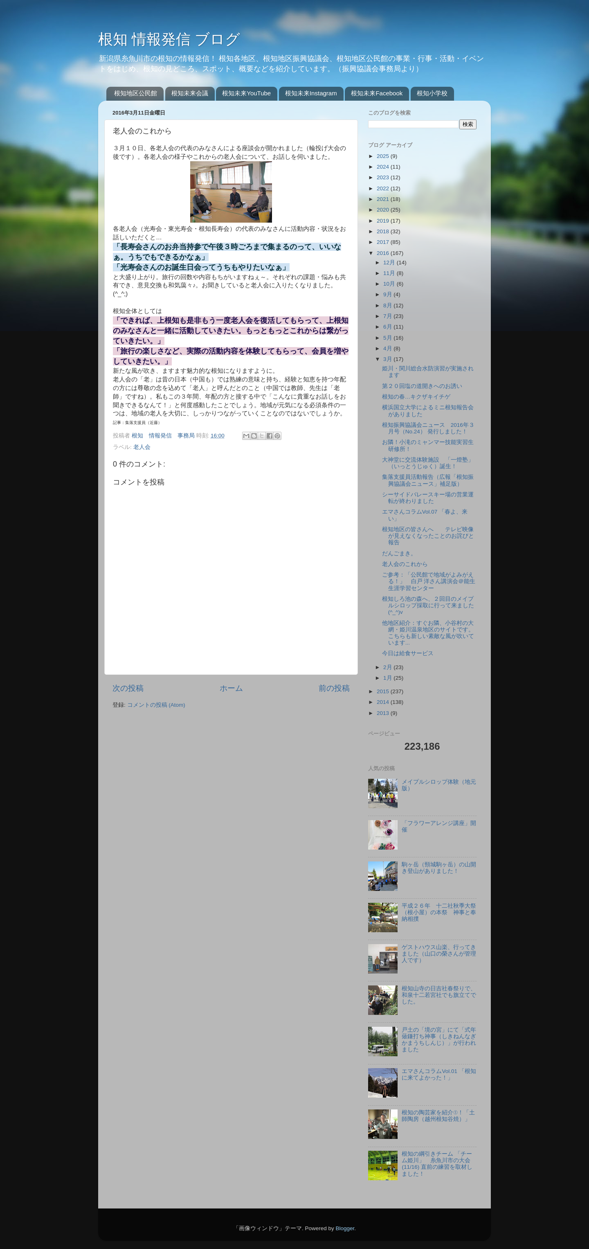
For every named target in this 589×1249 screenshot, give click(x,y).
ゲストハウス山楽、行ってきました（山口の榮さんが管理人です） (439, 953)
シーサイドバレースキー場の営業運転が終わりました (428, 497)
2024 (384, 167)
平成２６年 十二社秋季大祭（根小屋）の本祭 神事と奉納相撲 (439, 912)
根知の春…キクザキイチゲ (416, 397)
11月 (390, 273)
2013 (384, 713)
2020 (384, 210)
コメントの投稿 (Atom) (156, 705)
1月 (388, 678)
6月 (388, 327)
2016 (384, 253)
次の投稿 (128, 688)
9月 (388, 294)
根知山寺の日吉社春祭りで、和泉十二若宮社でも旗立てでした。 (439, 995)
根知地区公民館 (135, 93)
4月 (388, 348)
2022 (384, 188)
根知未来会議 (189, 93)
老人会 (142, 447)
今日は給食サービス (408, 653)
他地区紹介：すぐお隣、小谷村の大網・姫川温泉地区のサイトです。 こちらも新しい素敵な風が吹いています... (431, 633)
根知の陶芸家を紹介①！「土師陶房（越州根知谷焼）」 (438, 1115)
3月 (388, 359)
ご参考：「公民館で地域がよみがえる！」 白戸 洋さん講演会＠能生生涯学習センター (429, 581)
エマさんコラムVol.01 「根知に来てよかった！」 (439, 1074)
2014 (384, 702)
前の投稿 (334, 688)
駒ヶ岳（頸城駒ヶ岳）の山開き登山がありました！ (439, 867)
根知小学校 (432, 93)
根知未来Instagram (311, 93)
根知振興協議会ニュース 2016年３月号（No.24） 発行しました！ (428, 428)
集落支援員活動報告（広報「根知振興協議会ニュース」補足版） (428, 480)
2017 (384, 242)
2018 (384, 231)
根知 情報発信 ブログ (169, 39)
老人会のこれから (405, 564)
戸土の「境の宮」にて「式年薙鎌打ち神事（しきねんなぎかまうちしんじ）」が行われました (439, 1040)
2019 (384, 221)
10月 (390, 284)
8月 (388, 305)
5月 (388, 338)
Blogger (344, 1228)
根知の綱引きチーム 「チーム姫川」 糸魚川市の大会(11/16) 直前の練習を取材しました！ (437, 1164)
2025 (384, 156)
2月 (388, 667)
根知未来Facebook (376, 93)
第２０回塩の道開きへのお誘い (422, 386)
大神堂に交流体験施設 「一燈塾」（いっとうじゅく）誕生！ (428, 463)
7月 (388, 316)
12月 (390, 262)
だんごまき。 (399, 553)
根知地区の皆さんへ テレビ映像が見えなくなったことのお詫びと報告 (428, 536)
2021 (384, 199)
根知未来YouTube (246, 93)
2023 (384, 177)
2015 (384, 691)
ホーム (231, 688)
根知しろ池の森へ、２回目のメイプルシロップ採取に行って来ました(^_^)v (428, 605)
